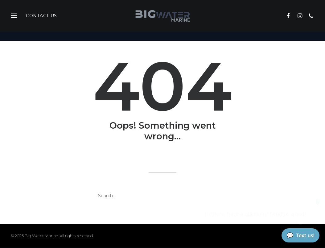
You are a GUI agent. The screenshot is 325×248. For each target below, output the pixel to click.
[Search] (162, 196)
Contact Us (41, 20)
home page (213, 157)
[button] (290, 20)
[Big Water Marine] (162, 20)
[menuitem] (290, 20)
